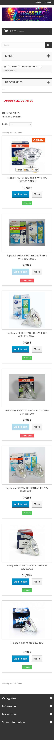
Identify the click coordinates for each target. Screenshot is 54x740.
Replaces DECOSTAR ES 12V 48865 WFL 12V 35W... (27, 335)
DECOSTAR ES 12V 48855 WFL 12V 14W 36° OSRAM (27, 180)
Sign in (38, 2)
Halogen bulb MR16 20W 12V (27, 643)
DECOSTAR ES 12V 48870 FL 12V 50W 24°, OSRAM (27, 412)
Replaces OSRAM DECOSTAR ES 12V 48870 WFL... (26, 490)
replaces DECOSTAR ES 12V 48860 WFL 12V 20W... (27, 257)
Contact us (47, 2)
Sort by (5, 124)
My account (9, 714)
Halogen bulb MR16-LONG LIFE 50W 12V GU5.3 (26, 567)
